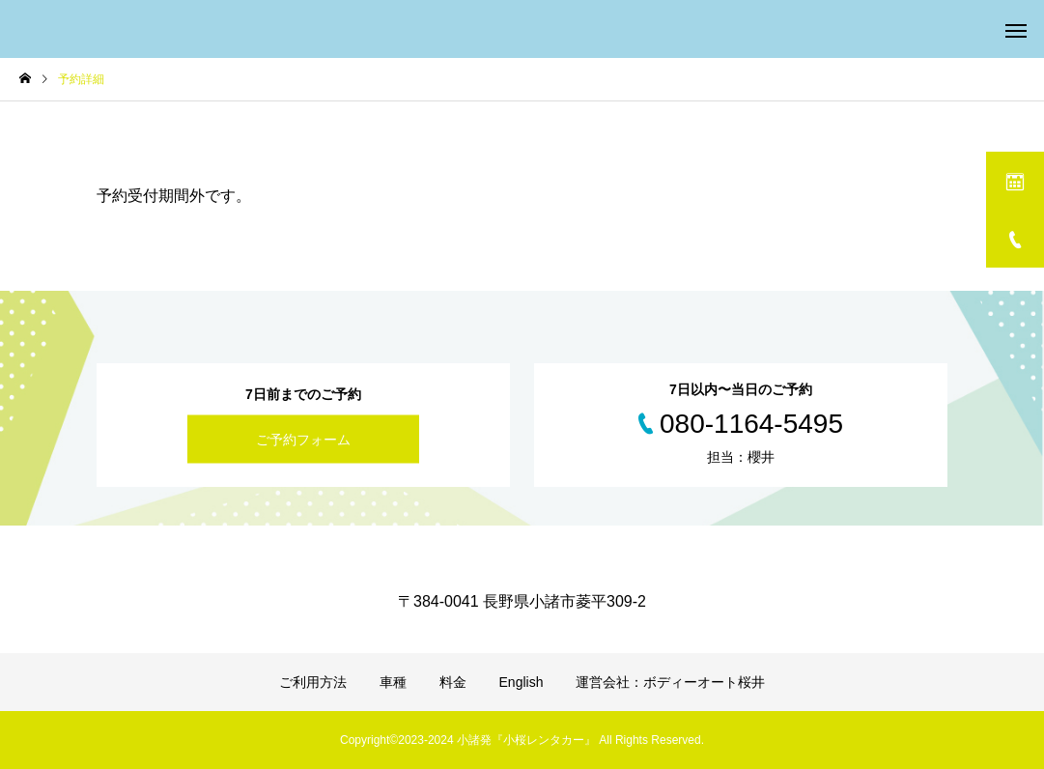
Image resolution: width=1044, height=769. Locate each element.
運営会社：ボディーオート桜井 (670, 682)
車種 (393, 682)
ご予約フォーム (303, 439)
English (521, 682)
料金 (452, 682)
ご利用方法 (313, 682)
